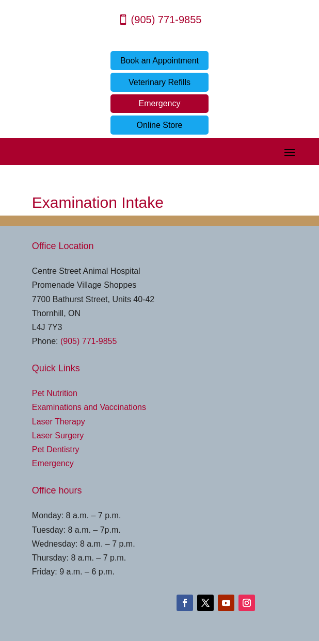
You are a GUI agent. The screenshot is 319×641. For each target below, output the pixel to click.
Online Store (160, 125)
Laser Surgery (58, 435)
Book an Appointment (159, 60)
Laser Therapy (58, 421)
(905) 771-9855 (166, 19)
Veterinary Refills (159, 82)
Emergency (160, 103)
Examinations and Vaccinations (89, 407)
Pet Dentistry (55, 449)
